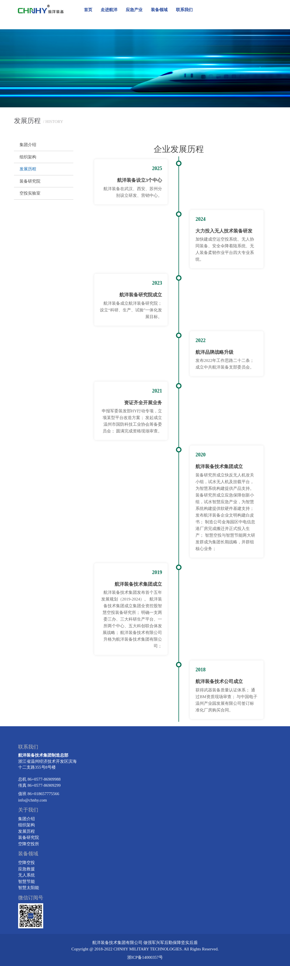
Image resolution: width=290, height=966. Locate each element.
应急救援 (26, 869)
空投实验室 (30, 193)
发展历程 (28, 169)
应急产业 (134, 10)
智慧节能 (26, 881)
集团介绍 (28, 144)
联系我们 (184, 10)
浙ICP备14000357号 (145, 957)
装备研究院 (30, 181)
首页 (88, 10)
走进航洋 (109, 10)
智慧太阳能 (28, 887)
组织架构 (28, 157)
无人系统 (26, 875)
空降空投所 (28, 844)
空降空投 (26, 862)
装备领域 (159, 10)
